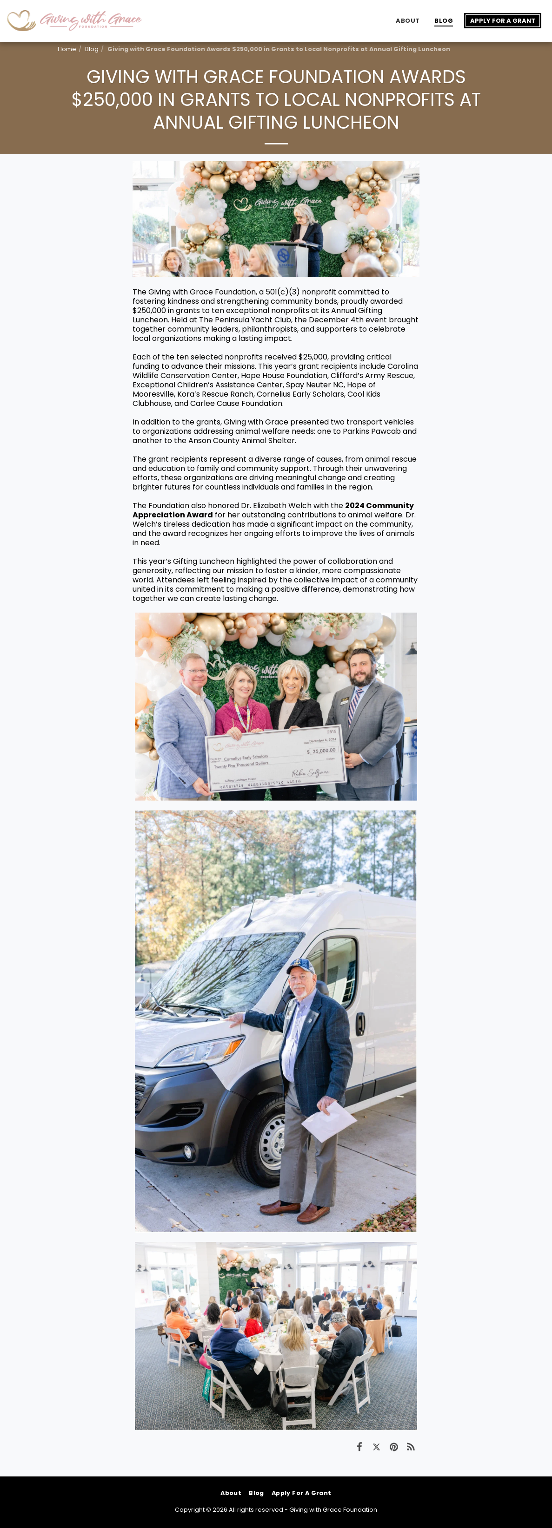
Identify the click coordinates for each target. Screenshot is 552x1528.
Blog (92, 49)
